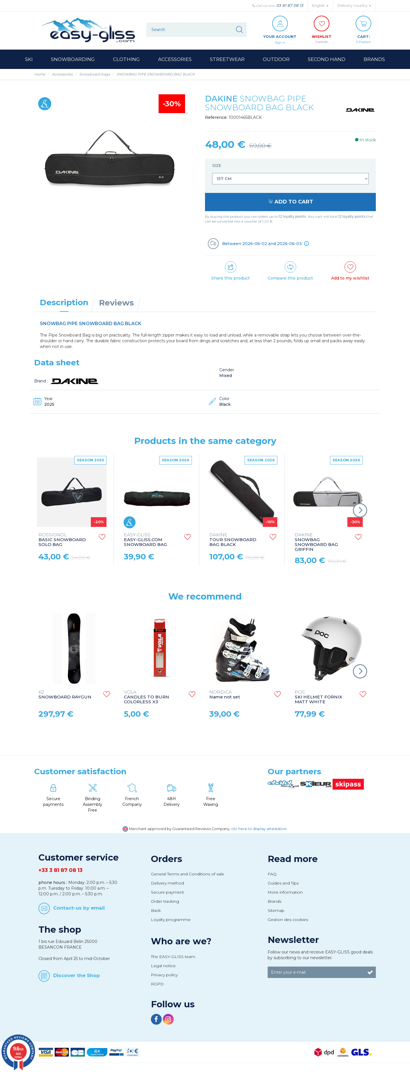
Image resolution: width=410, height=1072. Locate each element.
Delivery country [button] (354, 5)
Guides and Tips (283, 883)
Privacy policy (164, 975)
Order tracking (165, 901)
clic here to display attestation (259, 829)
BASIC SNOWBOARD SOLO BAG (62, 540)
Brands (274, 901)
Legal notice (163, 966)
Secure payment (167, 892)
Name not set (224, 695)
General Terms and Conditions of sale (187, 874)
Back (156, 910)
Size (217, 165)
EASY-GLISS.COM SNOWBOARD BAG (145, 540)
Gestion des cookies (288, 919)
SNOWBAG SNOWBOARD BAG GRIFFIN (316, 542)
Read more (293, 859)
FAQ (272, 874)
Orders (166, 859)
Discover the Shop (76, 976)
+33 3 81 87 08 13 (60, 870)
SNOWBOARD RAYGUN (64, 695)
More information (285, 892)
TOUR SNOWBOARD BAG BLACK (232, 540)
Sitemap (276, 910)
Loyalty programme (170, 919)
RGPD (157, 984)
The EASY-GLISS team (173, 956)
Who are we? (181, 941)
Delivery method (167, 883)
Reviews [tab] (116, 303)
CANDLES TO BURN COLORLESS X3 (146, 697)
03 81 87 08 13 (289, 5)
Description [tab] (64, 302)
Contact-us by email (79, 908)
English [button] (320, 5)
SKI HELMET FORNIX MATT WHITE (318, 697)
